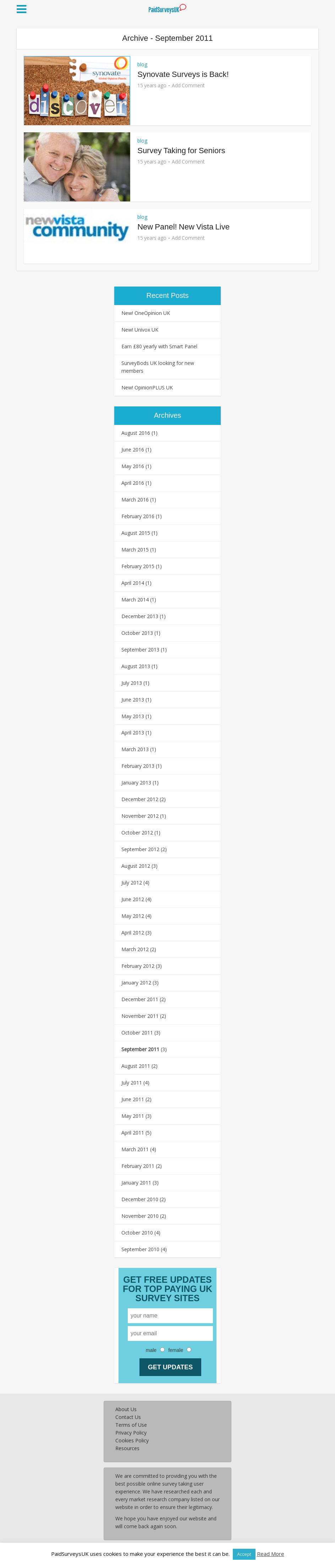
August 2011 (135, 1066)
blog (142, 64)
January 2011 (136, 1182)
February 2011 (137, 1166)
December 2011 (139, 999)
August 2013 (135, 666)
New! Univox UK (139, 329)
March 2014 (135, 599)
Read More (270, 1553)
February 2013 (137, 765)
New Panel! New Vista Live (183, 226)
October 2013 (137, 633)
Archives (167, 415)
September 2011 (140, 1049)
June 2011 (132, 1099)
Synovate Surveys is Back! (183, 74)
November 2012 (140, 815)
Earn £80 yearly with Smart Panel (159, 346)
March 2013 (135, 749)
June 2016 (132, 449)
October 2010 (137, 1232)
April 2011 (132, 1132)
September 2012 (140, 849)
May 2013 (132, 716)
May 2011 (132, 1116)
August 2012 (135, 866)
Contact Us (128, 1417)
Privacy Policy (131, 1432)
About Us (126, 1409)
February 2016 (137, 516)
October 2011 (137, 1032)
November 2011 (140, 1016)
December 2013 (139, 616)
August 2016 (135, 432)
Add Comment (188, 85)
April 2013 (132, 732)
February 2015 (137, 566)
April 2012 (132, 932)
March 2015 (135, 549)
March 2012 (135, 949)
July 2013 (131, 683)
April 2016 (132, 482)
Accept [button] (244, 1554)
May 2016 (132, 466)
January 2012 (136, 982)
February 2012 (137, 966)
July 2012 (131, 882)
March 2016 (135, 499)
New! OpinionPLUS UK (147, 387)
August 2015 (135, 532)
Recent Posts (168, 295)
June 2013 (132, 699)
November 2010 (140, 1216)
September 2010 (140, 1249)
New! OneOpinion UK (145, 313)
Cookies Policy (132, 1440)
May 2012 (132, 916)
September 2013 (140, 649)
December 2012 (139, 799)
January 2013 (136, 782)
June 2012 (132, 899)
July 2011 (131, 1082)
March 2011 (135, 1149)
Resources (127, 1448)
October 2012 (137, 832)
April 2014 (132, 582)
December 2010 (139, 1199)
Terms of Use (131, 1424)
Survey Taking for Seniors (181, 150)
